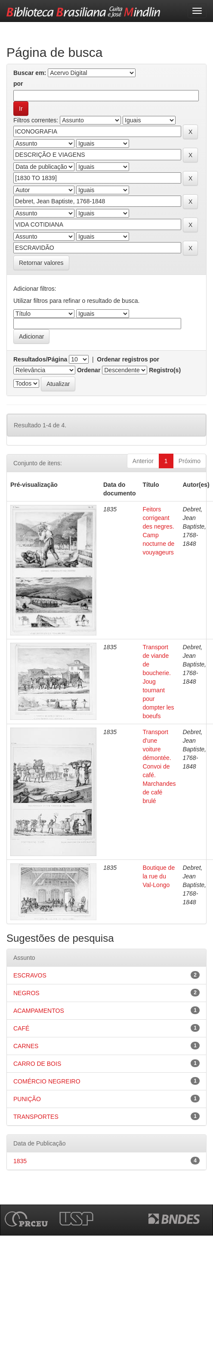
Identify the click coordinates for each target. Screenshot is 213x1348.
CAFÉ (21, 1028)
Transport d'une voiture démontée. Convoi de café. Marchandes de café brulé (159, 766)
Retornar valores (41, 262)
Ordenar (88, 370)
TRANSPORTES (36, 1116)
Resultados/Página (40, 359)
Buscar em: (29, 72)
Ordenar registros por (128, 359)
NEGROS (26, 993)
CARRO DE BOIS (37, 1063)
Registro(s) (165, 370)
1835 (20, 1161)
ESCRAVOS (29, 975)
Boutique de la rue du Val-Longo (158, 876)
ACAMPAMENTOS (38, 1010)
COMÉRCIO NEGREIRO (46, 1081)
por (18, 83)
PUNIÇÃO (27, 1099)
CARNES (25, 1046)
